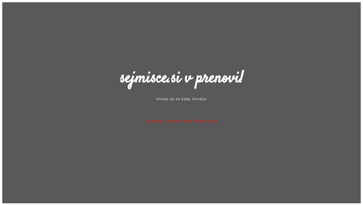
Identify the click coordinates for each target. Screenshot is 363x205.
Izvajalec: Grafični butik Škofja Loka (181, 121)
